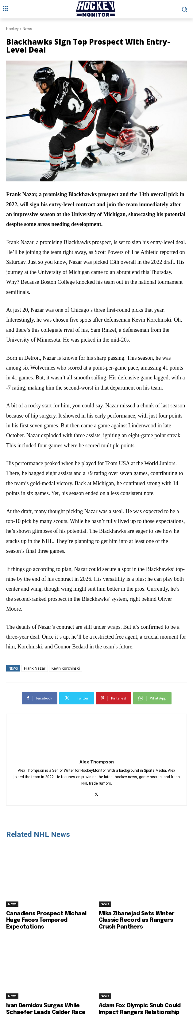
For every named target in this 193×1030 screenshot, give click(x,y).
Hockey (12, 29)
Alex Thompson (96, 762)
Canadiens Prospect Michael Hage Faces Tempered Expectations (46, 920)
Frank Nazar (34, 668)
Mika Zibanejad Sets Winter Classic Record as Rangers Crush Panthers (136, 920)
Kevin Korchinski (66, 668)
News (27, 29)
